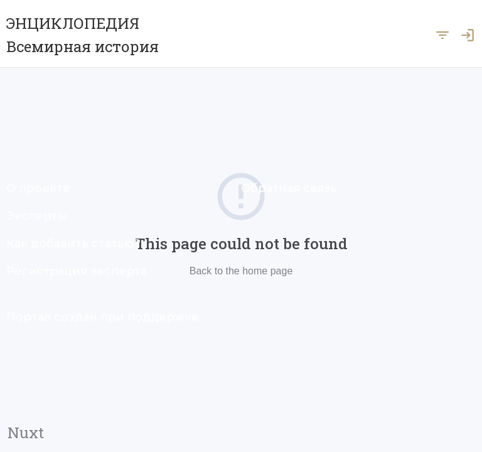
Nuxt (26, 432)
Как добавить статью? (73, 243)
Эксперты (36, 216)
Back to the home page (241, 271)
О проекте (38, 188)
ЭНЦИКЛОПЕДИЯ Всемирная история (82, 34)
